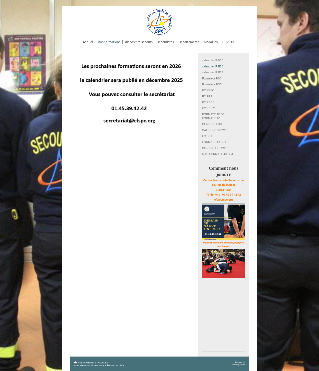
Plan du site (102, 362)
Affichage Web (238, 364)
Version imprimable (85, 362)
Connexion (240, 362)
